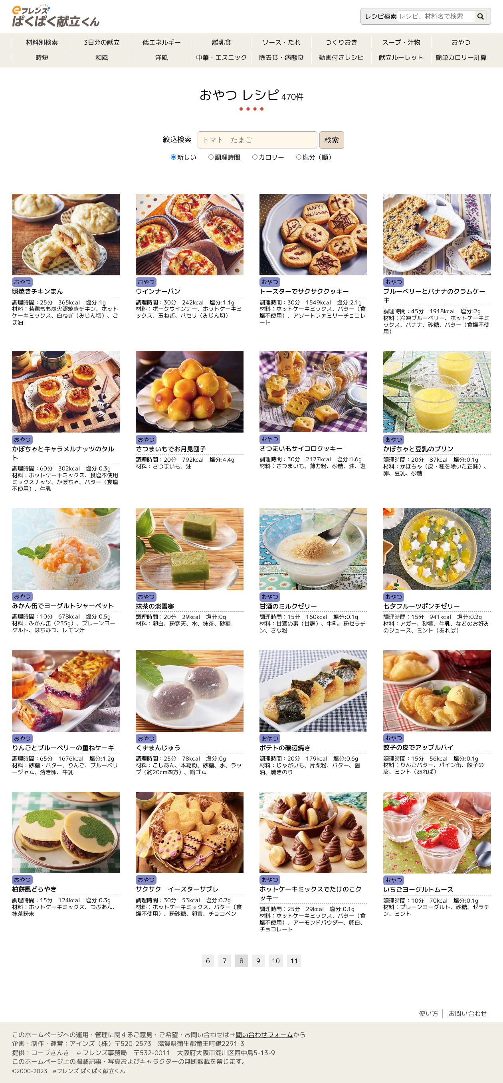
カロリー (268, 157)
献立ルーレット (401, 57)
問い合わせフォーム (264, 1034)
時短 (42, 57)
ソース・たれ (281, 42)
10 (276, 961)
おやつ (461, 42)
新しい (183, 157)
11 (294, 961)
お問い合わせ (468, 1013)
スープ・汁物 (401, 42)
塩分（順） (315, 157)
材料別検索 (42, 42)
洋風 (161, 57)
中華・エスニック (221, 57)
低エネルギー (162, 42)
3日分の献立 (102, 42)
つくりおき (341, 42)
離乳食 (221, 42)
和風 (101, 57)
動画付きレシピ (341, 57)
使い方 (428, 1013)
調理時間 (224, 157)
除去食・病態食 (281, 57)
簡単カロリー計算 (461, 57)
